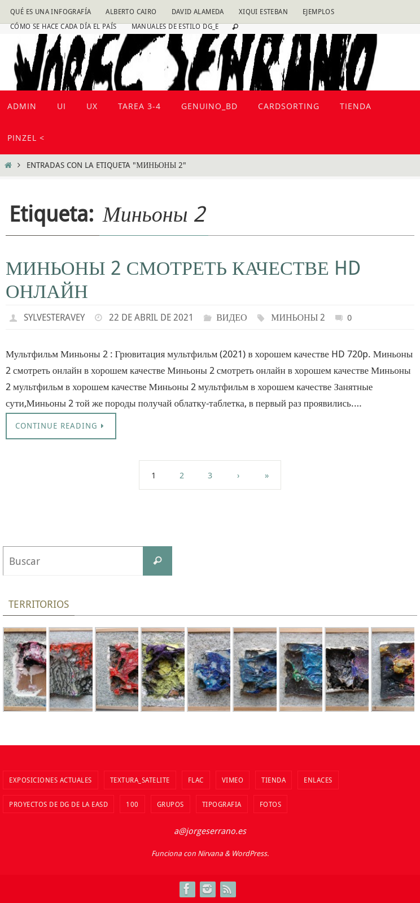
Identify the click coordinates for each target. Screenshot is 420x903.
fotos (271, 804)
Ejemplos (318, 11)
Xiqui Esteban (263, 11)
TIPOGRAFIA (222, 804)
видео (231, 317)
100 (132, 804)
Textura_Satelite (140, 779)
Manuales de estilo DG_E (175, 26)
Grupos (170, 804)
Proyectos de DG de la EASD (58, 804)
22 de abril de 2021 (151, 317)
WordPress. (250, 853)
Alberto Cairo (131, 11)
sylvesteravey (54, 317)
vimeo (233, 779)
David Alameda (198, 11)
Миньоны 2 (298, 317)
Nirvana (210, 853)
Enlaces (318, 779)
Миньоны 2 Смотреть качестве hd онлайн (183, 279)
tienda (273, 779)
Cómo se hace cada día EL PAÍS (63, 26)
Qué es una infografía (50, 11)
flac (196, 779)
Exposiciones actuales (50, 779)
